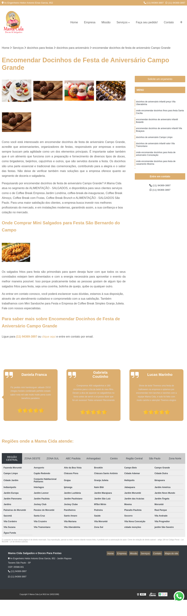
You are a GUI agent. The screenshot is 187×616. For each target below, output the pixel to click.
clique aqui (49, 337)
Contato (169, 22)
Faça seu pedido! (147, 22)
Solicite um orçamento (160, 79)
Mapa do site (172, 553)
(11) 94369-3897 (154, 2)
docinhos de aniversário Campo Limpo (154, 142)
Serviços (122, 22)
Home (74, 22)
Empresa (89, 22)
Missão (106, 22)
